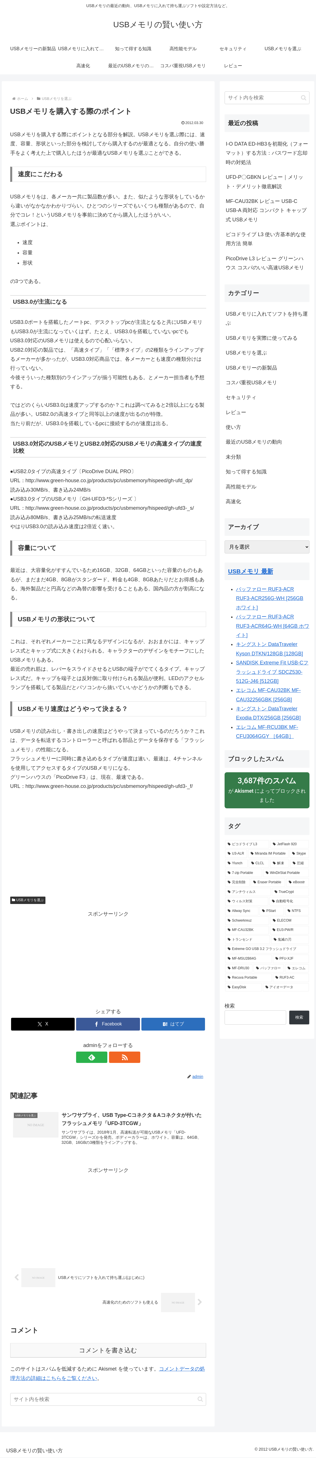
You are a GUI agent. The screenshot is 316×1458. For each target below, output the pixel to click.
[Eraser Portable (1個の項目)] (268, 882)
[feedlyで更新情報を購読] (101, 1057)
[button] (200, 1400)
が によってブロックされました (267, 789)
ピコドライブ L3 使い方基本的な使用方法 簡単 (266, 239)
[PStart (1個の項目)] (272, 911)
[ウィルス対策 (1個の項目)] (246, 901)
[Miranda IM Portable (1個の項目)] (268, 853)
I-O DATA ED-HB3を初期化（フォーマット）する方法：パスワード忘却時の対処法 (267, 153)
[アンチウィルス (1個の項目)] (248, 892)
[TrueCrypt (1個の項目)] (290, 892)
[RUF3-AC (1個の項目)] (291, 978)
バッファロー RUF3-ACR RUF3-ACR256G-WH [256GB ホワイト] (269, 598)
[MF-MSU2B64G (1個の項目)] (248, 958)
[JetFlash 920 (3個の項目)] (289, 844)
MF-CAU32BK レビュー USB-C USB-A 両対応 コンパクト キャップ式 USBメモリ (266, 210)
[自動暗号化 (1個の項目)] (289, 901)
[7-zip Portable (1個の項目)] (243, 873)
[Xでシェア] (43, 1024)
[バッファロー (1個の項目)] (269, 968)
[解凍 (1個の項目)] (279, 863)
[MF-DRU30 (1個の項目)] (238, 968)
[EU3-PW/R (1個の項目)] (289, 930)
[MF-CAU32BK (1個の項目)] (247, 930)
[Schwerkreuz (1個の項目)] (247, 920)
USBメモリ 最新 (250, 571)
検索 (230, 1006)
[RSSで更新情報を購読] (114, 1057)
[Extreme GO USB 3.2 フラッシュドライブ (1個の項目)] (267, 949)
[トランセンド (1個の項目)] (247, 939)
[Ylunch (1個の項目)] (236, 863)
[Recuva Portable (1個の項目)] (248, 978)
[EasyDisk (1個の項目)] (243, 987)
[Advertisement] (108, 840)
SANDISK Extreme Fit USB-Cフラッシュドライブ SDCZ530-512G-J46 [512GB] (272, 672)
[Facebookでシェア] (108, 1024)
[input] (108, 1400)
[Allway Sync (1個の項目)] (241, 911)
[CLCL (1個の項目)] (259, 863)
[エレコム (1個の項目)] (297, 968)
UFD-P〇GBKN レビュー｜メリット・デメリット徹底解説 (264, 181)
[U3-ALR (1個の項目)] (236, 853)
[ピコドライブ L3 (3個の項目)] (247, 844)
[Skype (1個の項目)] (299, 853)
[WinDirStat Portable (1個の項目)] (286, 873)
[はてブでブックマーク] (173, 1024)
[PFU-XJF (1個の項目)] (291, 958)
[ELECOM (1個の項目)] (289, 920)
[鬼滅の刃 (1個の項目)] (290, 939)
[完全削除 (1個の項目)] (237, 882)
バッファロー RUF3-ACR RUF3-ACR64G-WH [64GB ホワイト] (272, 626)
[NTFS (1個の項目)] (297, 911)
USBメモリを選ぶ (28, 900)
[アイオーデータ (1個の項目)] (286, 987)
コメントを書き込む (108, 1350)
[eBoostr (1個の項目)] (297, 882)
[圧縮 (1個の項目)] (299, 863)
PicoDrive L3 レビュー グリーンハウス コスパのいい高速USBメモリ (265, 263)
